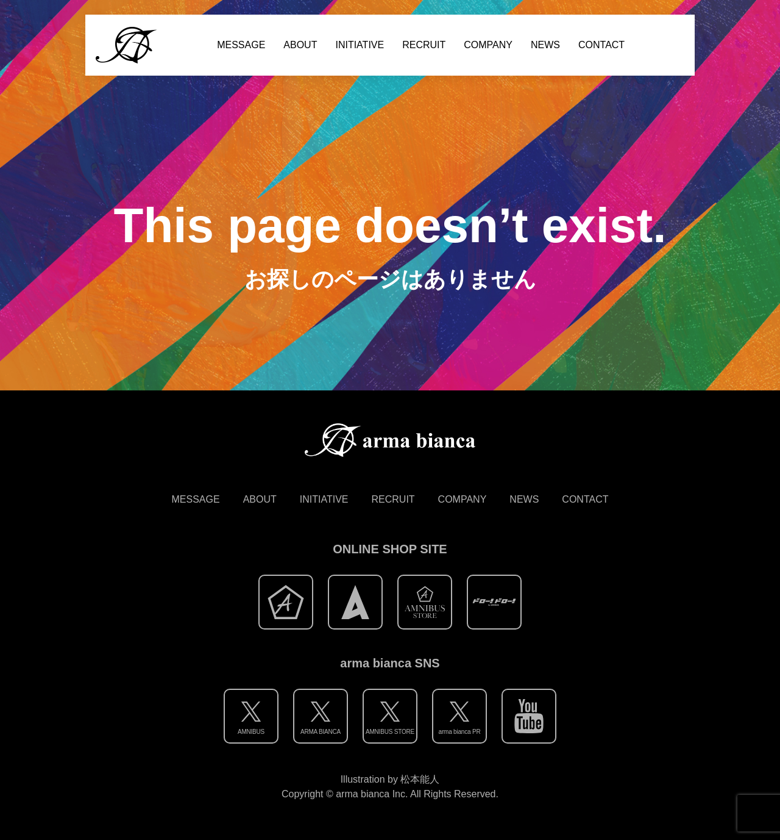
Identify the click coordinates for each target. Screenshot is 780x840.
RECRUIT (423, 45)
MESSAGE (241, 45)
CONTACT (601, 45)
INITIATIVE (359, 45)
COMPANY (488, 45)
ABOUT (300, 45)
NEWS (545, 45)
